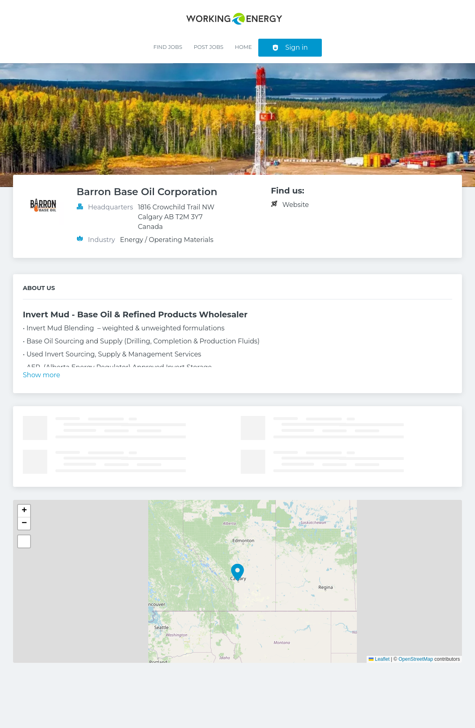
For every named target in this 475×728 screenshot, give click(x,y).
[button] (237, 572)
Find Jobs (167, 47)
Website (295, 205)
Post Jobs (208, 47)
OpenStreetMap (415, 659)
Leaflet (379, 659)
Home (243, 47)
